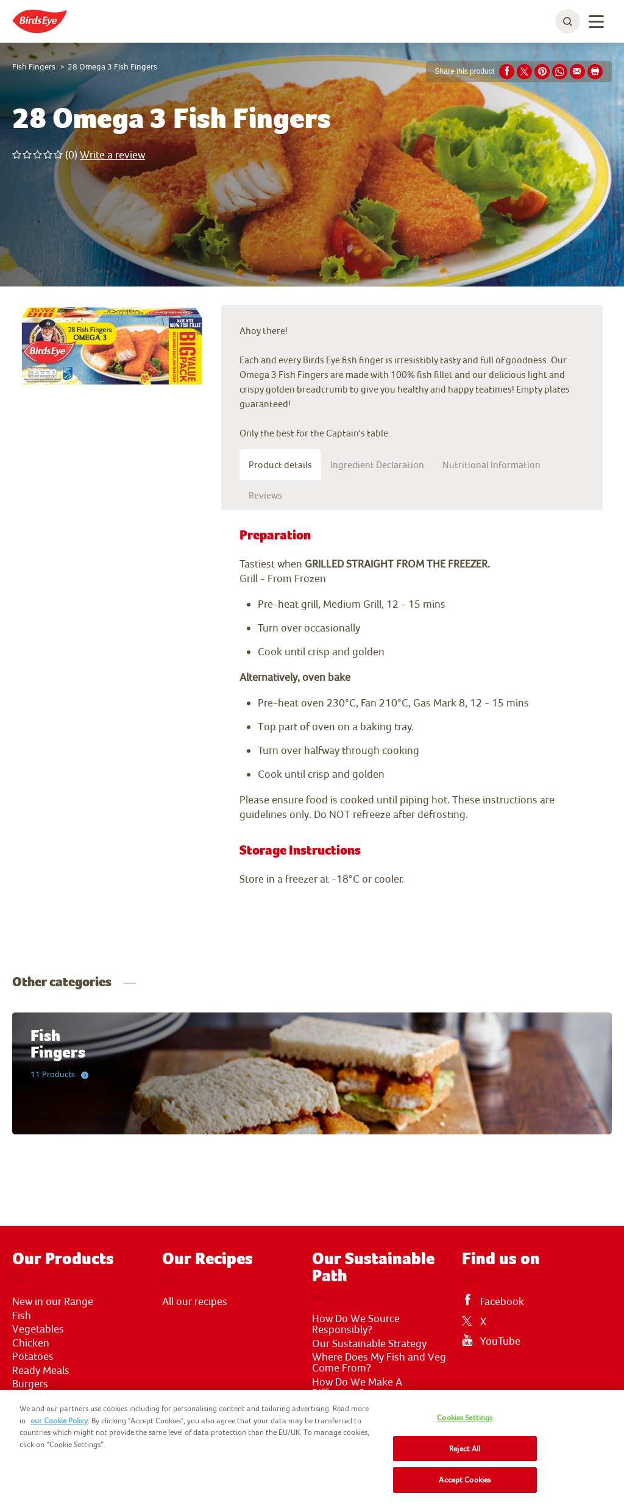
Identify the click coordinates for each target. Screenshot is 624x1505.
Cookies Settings (464, 1417)
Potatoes (33, 1356)
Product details (280, 464)
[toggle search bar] (567, 21)
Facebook (502, 1301)
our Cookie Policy (59, 1420)
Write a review (112, 154)
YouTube (500, 1341)
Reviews (265, 494)
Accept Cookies (465, 1479)
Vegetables (38, 1328)
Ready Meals (40, 1370)
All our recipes (194, 1301)
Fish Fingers (33, 66)
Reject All (464, 1448)
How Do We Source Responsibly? (356, 1324)
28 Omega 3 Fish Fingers (112, 66)
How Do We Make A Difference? (357, 1387)
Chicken (30, 1342)
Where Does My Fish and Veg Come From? (379, 1362)
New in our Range (52, 1301)
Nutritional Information (491, 464)
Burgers (30, 1383)
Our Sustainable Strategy (369, 1343)
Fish (21, 1315)
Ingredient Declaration (377, 464)
